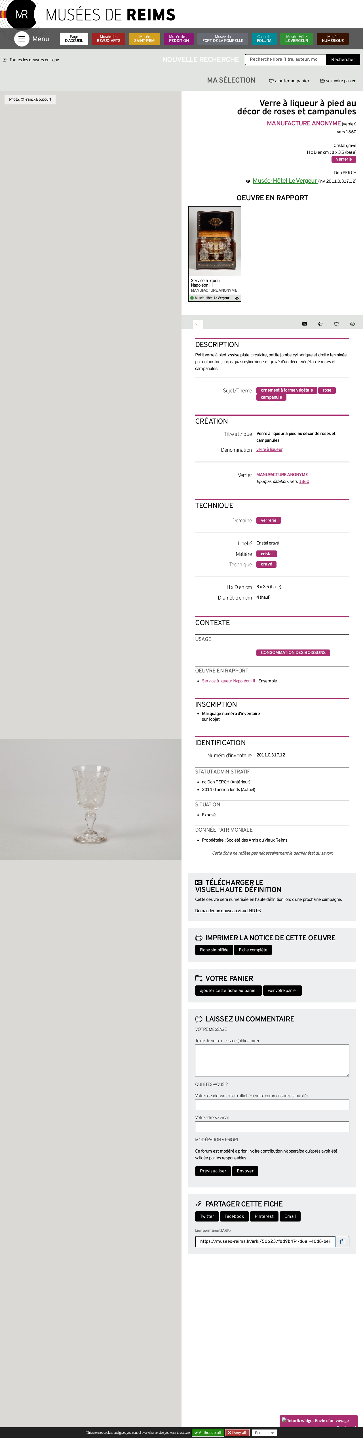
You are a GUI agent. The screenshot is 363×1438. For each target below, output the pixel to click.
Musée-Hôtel (296, 39)
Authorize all (208, 1432)
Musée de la (179, 39)
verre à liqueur (269, 450)
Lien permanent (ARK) (213, 1230)
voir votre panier (337, 81)
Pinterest (264, 1217)
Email (290, 1217)
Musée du (222, 39)
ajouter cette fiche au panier (228, 991)
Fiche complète (253, 950)
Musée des (108, 39)
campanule (271, 397)
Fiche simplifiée (214, 950)
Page (74, 39)
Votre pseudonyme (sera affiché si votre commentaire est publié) (251, 1096)
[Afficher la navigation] (21, 39)
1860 (304, 482)
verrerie (344, 159)
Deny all (238, 1432)
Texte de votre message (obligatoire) (227, 1041)
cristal (267, 554)
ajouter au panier (289, 81)
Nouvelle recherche (200, 60)
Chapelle (264, 39)
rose (327, 390)
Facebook (234, 1217)
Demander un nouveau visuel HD (225, 911)
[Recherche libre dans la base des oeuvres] (285, 59)
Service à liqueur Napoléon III (206, 283)
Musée (144, 39)
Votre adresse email (212, 1118)
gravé (266, 564)
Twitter (207, 1217)
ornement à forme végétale (287, 390)
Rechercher (343, 60)
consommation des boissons (293, 653)
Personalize (264, 1433)
